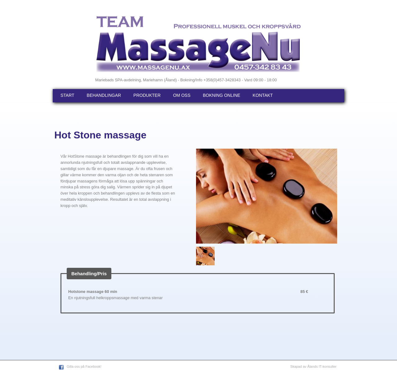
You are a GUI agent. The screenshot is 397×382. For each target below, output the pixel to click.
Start (67, 95)
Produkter (147, 95)
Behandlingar (104, 95)
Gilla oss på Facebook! (84, 366)
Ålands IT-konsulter (322, 366)
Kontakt (263, 95)
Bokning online (221, 95)
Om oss (181, 95)
